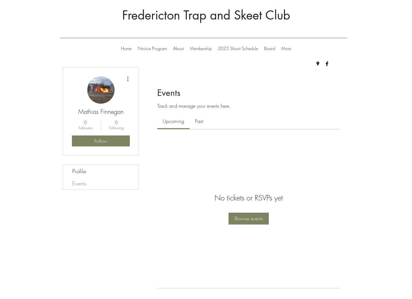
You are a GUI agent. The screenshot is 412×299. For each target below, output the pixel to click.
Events (79, 183)
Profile (79, 171)
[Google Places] (318, 64)
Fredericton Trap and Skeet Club (206, 15)
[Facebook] (327, 64)
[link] (173, 121)
